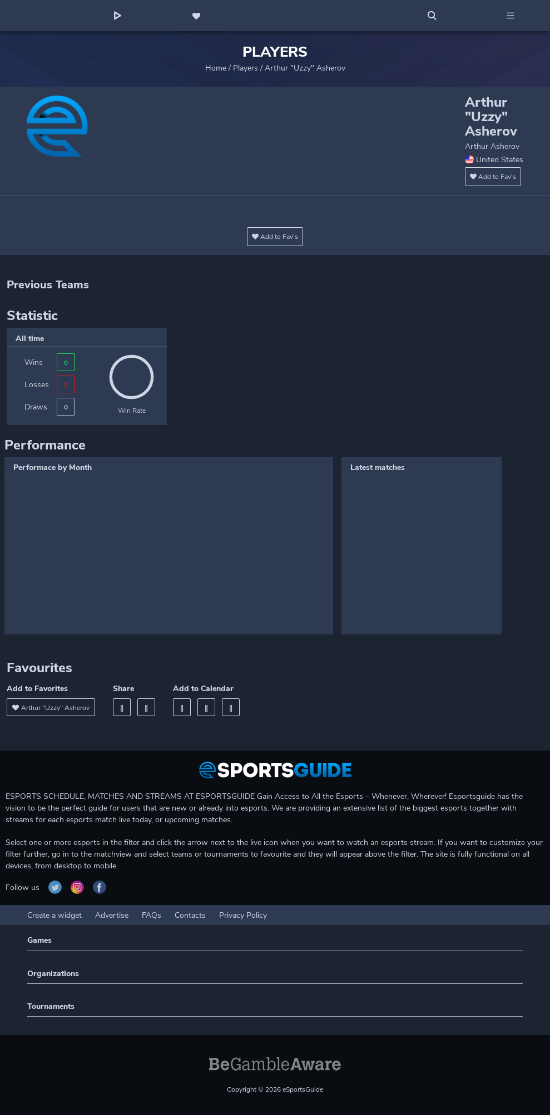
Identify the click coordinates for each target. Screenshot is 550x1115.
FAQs (151, 915)
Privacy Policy (243, 915)
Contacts (190, 915)
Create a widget (54, 915)
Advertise (111, 915)
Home (215, 68)
